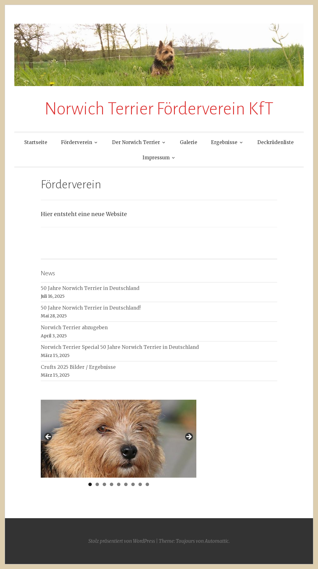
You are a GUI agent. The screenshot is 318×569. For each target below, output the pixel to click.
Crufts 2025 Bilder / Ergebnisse (78, 367)
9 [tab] (147, 484)
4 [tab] (111, 484)
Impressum (156, 158)
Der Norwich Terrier (136, 142)
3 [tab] (104, 484)
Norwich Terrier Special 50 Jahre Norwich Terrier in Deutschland (120, 347)
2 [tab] (97, 484)
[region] (118, 439)
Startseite (35, 142)
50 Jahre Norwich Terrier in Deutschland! (91, 308)
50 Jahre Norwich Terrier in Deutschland (90, 288)
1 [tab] (90, 484)
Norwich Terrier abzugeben (74, 327)
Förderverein (76, 142)
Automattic (217, 541)
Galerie (188, 142)
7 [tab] (133, 484)
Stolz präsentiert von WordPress (121, 541)
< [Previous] (48, 437)
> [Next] (188, 437)
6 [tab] (126, 484)
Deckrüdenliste (275, 142)
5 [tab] (118, 484)
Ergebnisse (224, 142)
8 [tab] (140, 484)
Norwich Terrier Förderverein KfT (159, 108)
